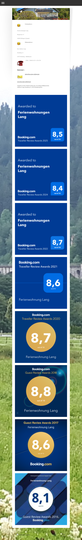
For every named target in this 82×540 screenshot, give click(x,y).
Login (64, 534)
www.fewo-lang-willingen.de (24, 81)
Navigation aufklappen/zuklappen (41, 3)
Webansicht (62, 535)
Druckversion (21, 534)
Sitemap (28, 534)
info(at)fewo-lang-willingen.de (32, 74)
